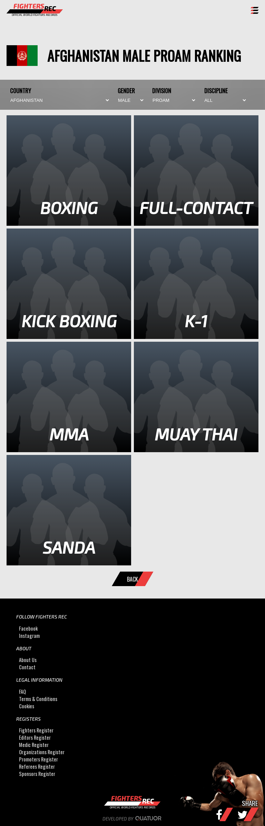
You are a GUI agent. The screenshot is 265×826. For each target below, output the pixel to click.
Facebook (28, 628)
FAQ (22, 691)
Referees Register (37, 766)
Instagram (29, 635)
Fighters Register (36, 730)
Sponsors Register (37, 773)
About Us (28, 660)
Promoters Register (38, 759)
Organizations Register (42, 752)
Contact (27, 667)
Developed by (132, 819)
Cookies (26, 706)
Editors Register (35, 737)
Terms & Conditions (38, 699)
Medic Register (34, 744)
